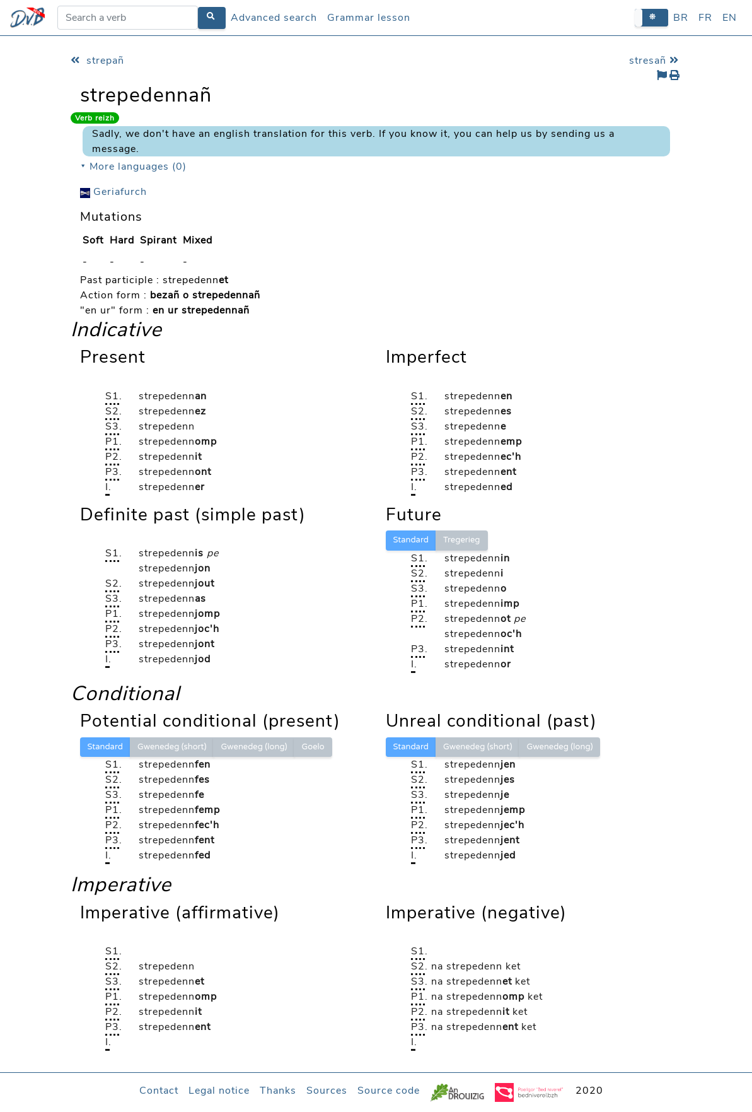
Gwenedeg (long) (254, 747)
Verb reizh (95, 118)
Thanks (278, 1090)
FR (705, 18)
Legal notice (219, 1090)
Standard (411, 540)
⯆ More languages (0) (133, 166)
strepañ (97, 60)
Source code (388, 1090)
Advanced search (274, 18)
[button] (651, 17)
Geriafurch (113, 192)
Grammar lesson (368, 18)
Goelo (312, 747)
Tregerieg (461, 540)
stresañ (655, 60)
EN (729, 18)
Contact (158, 1090)
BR (680, 18)
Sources (326, 1090)
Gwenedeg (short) (172, 747)
